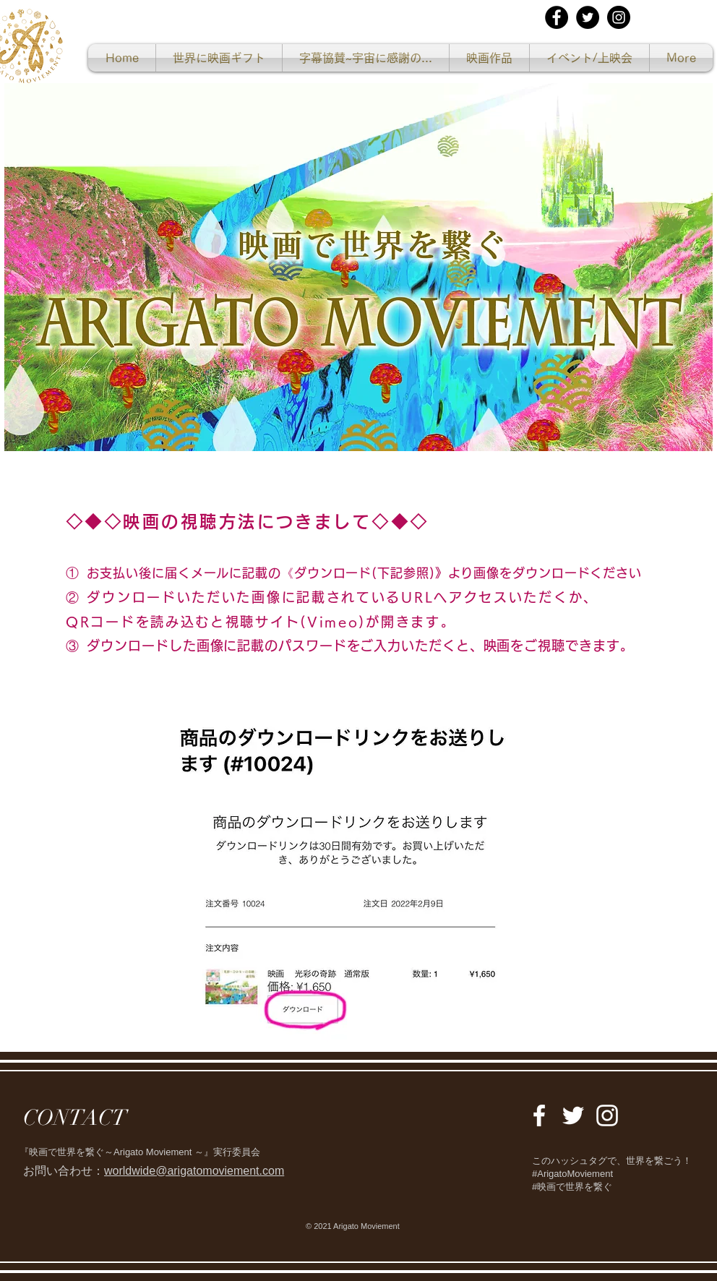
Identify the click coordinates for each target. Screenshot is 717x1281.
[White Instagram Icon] (607, 1115)
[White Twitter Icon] (573, 1115)
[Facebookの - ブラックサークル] (556, 17)
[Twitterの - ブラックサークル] (587, 17)
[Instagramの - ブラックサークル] (618, 17)
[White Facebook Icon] (539, 1115)
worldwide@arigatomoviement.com (194, 1171)
